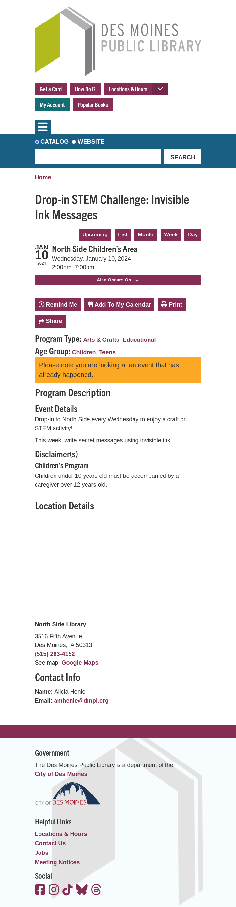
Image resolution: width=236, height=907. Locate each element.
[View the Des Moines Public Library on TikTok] (67, 890)
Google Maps (80, 662)
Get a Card (51, 89)
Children (84, 352)
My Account (52, 104)
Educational (139, 340)
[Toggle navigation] (43, 127)
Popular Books (93, 104)
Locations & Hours (128, 89)
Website (91, 141)
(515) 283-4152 (55, 654)
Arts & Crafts (101, 340)
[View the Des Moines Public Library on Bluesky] (82, 890)
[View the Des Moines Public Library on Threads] (96, 890)
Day (192, 234)
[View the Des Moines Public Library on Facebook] (40, 890)
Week (171, 234)
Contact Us (50, 843)
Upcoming (95, 234)
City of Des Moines (61, 774)
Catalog (54, 141)
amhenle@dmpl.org (81, 700)
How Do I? (85, 89)
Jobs (42, 853)
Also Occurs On (118, 279)
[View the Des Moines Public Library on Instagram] (54, 890)
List (122, 234)
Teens (107, 352)
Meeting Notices (57, 862)
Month (146, 234)
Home (43, 177)
